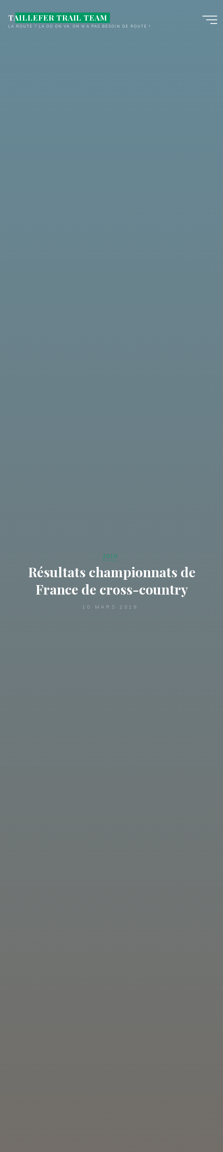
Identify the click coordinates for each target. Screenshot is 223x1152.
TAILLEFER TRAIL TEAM (57, 17)
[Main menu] (209, 20)
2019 (109, 556)
